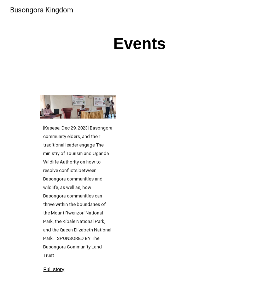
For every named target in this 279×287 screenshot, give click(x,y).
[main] (139, 43)
